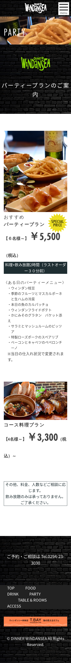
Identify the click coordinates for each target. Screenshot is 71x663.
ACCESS (14, 606)
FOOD (30, 588)
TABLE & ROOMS (32, 600)
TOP (11, 588)
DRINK (13, 594)
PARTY (35, 594)
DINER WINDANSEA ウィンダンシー (35, 6)
